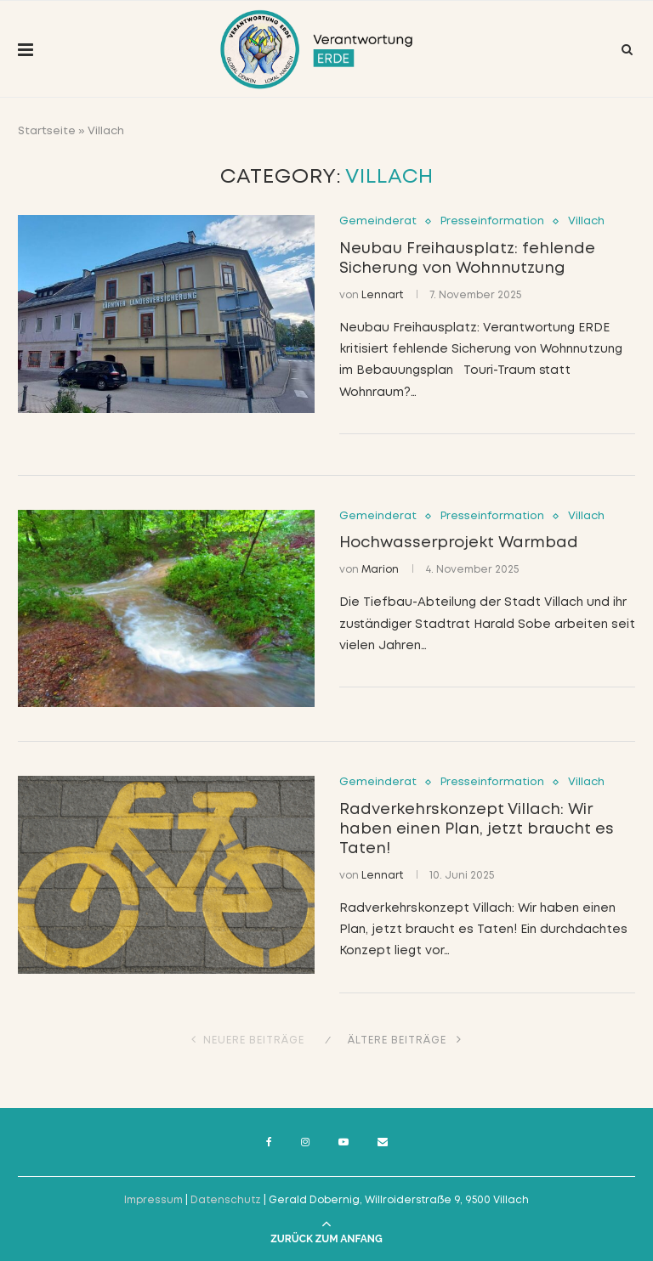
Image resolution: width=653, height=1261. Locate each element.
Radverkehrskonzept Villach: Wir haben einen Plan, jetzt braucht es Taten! (476, 829)
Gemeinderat (378, 221)
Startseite (47, 131)
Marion (380, 569)
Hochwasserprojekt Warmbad (458, 543)
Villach (586, 221)
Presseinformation (492, 221)
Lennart (382, 295)
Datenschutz (225, 1200)
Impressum (153, 1200)
